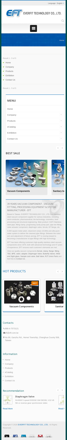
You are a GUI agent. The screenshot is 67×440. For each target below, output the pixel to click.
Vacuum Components (18, 191)
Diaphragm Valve (35, 254)
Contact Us (10, 80)
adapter (24, 254)
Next (58, 148)
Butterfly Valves (49, 254)
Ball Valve (40, 256)
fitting (57, 251)
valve (18, 254)
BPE (13, 254)
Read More (8, 409)
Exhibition (10, 75)
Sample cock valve (27, 256)
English (59, 3)
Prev (62, 148)
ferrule (39, 251)
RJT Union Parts (51, 256)
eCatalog (11, 127)
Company (10, 67)
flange (51, 251)
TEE (9, 254)
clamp (45, 251)
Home (61, 40)
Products (9, 71)
